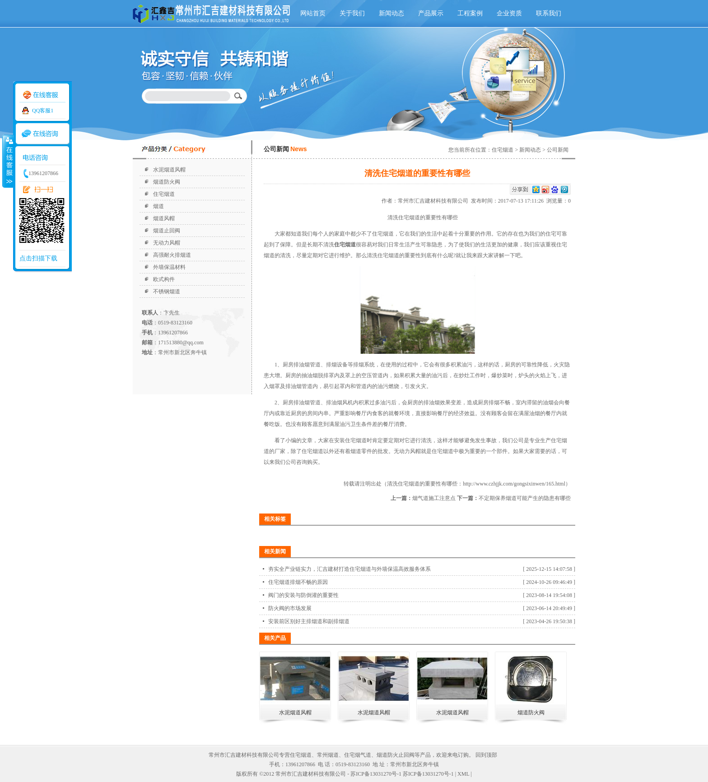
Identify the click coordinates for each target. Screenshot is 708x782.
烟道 (158, 206)
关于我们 (352, 13)
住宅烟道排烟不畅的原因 (298, 582)
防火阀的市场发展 (290, 608)
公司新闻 (557, 150)
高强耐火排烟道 (172, 255)
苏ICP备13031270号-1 (428, 774)
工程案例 (470, 13)
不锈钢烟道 (166, 291)
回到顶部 (486, 755)
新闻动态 (391, 13)
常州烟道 (328, 755)
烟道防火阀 (166, 182)
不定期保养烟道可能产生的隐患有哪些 (525, 498)
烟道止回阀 (166, 230)
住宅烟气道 (357, 755)
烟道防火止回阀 (396, 755)
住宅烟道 (164, 194)
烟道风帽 (164, 218)
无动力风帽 (166, 243)
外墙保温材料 (169, 267)
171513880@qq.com (181, 342)
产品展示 (430, 13)
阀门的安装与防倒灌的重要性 (303, 595)
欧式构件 (164, 279)
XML (463, 774)
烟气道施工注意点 (434, 498)
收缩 (7, 161)
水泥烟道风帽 (169, 170)
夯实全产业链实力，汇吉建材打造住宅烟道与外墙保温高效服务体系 (349, 569)
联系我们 (548, 13)
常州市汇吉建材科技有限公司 (434, 201)
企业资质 (509, 13)
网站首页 (313, 13)
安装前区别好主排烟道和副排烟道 (308, 621)
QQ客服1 (42, 110)
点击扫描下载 (38, 258)
